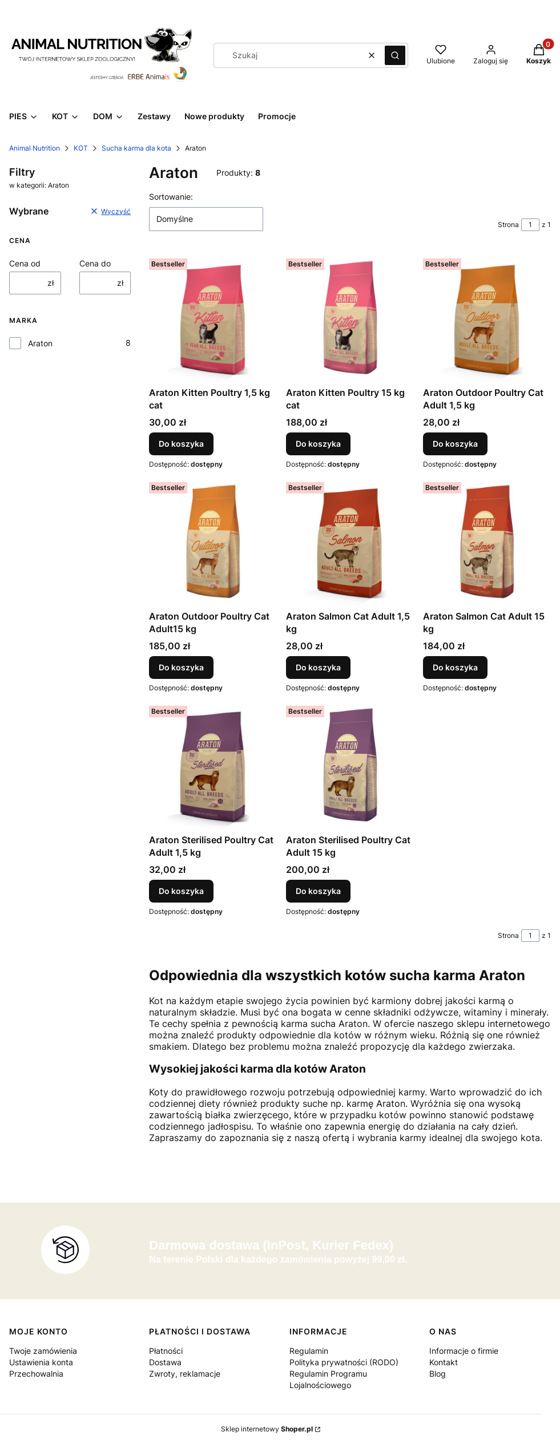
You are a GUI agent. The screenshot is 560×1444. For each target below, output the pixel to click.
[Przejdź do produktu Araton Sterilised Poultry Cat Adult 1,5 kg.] (213, 765)
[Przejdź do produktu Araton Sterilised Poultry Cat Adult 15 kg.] (350, 765)
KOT (81, 148)
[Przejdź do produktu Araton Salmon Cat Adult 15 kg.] (487, 541)
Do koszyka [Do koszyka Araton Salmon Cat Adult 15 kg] (455, 667)
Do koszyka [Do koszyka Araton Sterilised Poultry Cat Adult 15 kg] (318, 891)
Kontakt (443, 1362)
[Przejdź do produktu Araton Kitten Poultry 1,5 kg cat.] (213, 318)
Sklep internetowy (267, 1429)
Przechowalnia (36, 1373)
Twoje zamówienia (43, 1351)
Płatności (166, 1351)
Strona (508, 224)
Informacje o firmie (463, 1351)
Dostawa (165, 1362)
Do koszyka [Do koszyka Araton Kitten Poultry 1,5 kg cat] (181, 443)
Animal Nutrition (34, 148)
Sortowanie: (171, 196)
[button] (395, 55)
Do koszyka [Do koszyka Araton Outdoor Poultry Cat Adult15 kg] (181, 667)
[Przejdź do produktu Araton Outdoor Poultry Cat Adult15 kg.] (213, 541)
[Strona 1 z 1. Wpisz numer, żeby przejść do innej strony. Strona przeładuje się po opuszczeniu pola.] (530, 225)
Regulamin (308, 1351)
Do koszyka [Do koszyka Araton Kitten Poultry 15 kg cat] (318, 443)
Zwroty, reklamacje (184, 1373)
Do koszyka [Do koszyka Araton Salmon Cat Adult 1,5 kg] (318, 667)
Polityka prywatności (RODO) (343, 1362)
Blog (437, 1373)
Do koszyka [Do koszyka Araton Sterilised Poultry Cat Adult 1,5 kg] (181, 891)
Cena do (95, 263)
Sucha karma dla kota (136, 148)
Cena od (25, 263)
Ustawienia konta (41, 1362)
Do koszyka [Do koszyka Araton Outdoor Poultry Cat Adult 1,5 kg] (455, 443)
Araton (40, 343)
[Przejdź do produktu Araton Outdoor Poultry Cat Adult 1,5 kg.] (487, 318)
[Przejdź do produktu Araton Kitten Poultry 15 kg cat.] (350, 318)
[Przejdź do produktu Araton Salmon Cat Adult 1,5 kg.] (350, 541)
